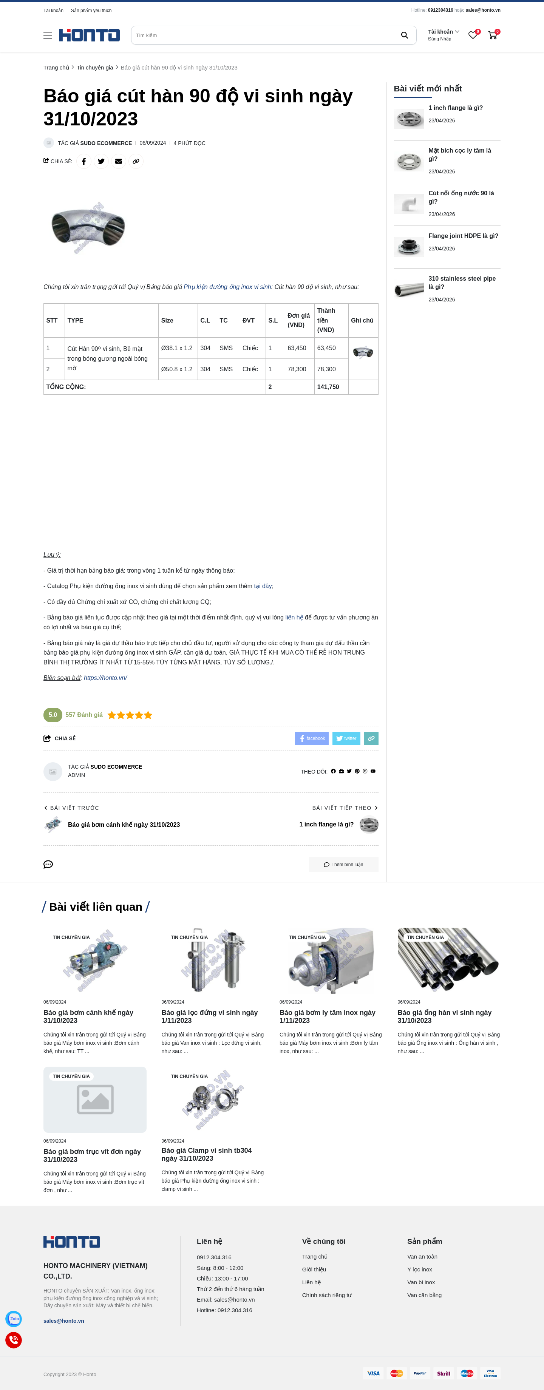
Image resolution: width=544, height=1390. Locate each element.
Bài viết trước (71, 808)
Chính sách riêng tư (327, 1295)
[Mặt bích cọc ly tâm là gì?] (409, 162)
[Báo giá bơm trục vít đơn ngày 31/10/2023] (95, 1100)
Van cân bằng (424, 1295)
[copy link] (136, 161)
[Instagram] (365, 771)
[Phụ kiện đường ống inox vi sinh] (227, 287)
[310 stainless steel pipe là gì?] (409, 290)
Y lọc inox (419, 1269)
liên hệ (294, 617)
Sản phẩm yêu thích (91, 10)
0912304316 (440, 10)
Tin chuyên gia (71, 937)
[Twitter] (349, 771)
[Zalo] (13, 1319)
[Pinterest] (357, 771)
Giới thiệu (314, 1269)
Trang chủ (315, 1256)
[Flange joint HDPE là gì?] (409, 247)
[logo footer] (103, 1242)
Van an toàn (422, 1256)
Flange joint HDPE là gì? (464, 236)
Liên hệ (311, 1282)
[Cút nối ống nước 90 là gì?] (409, 204)
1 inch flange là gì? (456, 108)
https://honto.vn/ (105, 678)
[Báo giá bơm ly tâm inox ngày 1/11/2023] (331, 961)
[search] (274, 35)
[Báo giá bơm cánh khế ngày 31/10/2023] (95, 961)
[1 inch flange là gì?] (409, 119)
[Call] (13, 1340)
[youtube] (373, 771)
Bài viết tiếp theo (345, 808)
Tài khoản (53, 10)
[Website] (341, 771)
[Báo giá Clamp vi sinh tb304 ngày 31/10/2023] (213, 1100)
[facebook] (333, 771)
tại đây (263, 586)
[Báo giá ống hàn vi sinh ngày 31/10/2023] (449, 961)
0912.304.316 (214, 1257)
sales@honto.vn (483, 10)
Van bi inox (421, 1282)
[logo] (89, 35)
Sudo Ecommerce (106, 143)
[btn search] (404, 35)
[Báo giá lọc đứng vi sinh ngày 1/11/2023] (213, 961)
